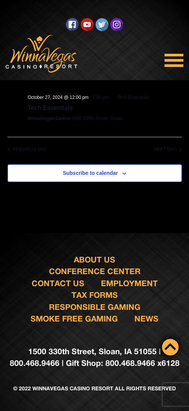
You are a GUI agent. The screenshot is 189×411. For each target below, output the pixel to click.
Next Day (168, 149)
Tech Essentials (50, 108)
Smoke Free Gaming (74, 318)
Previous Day (27, 149)
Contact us (58, 283)
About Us (94, 259)
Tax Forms (95, 295)
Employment (129, 283)
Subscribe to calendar (90, 173)
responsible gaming (94, 307)
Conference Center (94, 271)
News (146, 318)
